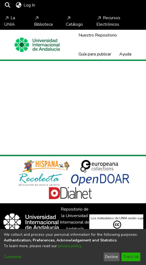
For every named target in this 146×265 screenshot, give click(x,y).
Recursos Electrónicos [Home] (108, 21)
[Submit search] (7, 5)
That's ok (131, 256)
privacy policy (69, 245)
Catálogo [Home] (74, 21)
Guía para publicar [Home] (95, 54)
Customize (12, 256)
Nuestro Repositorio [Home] (98, 35)
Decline (111, 256)
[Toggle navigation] (51, 5)
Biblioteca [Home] (43, 21)
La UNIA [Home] (9, 21)
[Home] (37, 45)
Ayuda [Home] (125, 54)
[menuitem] (18, 5)
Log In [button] (29, 5)
